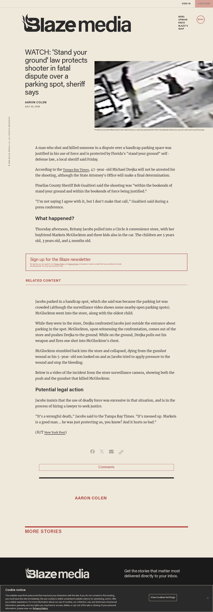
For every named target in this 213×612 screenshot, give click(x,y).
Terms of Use (73, 264)
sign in (186, 4)
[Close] (207, 598)
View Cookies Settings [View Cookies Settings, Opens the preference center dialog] (163, 598)
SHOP (181, 29)
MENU (201, 20)
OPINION (183, 20)
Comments (106, 468)
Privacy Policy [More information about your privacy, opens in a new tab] (40, 609)
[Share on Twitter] (101, 452)
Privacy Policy (59, 264)
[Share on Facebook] (91, 452)
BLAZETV (183, 26)
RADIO (181, 23)
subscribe (203, 4)
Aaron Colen (38, 103)
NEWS (181, 17)
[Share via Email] (111, 452)
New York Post (56, 432)
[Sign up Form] (159, 262)
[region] (106, 598)
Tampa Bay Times (77, 169)
